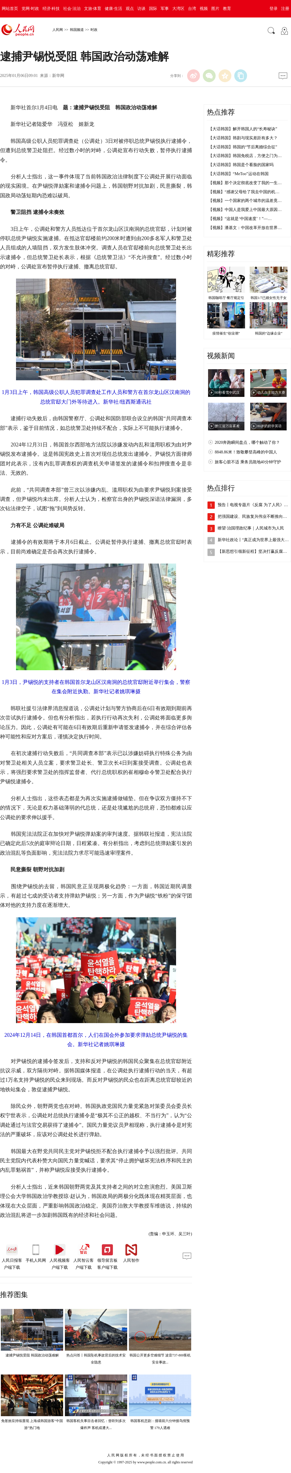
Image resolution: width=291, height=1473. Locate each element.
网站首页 (10, 8)
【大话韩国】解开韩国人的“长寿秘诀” (242, 129)
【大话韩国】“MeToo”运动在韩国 (238, 174)
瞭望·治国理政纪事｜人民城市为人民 (251, 528)
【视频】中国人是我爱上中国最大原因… (245, 209)
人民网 (57, 30)
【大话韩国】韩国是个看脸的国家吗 (241, 165)
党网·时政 (30, 8)
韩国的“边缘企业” (269, 333)
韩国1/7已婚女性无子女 (268, 298)
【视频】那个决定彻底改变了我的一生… (245, 183)
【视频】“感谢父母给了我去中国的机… (243, 192)
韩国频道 (77, 30)
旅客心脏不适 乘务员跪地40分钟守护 (248, 462)
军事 (165, 8)
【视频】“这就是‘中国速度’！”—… (240, 219)
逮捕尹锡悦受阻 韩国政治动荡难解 (32, 1355)
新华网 (58, 75)
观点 (130, 8)
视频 (204, 8)
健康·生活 (113, 8)
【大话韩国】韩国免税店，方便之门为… (245, 156)
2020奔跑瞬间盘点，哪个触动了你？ (247, 442)
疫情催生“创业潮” (226, 333)
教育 (227, 8)
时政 (94, 30)
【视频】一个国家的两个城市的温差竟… (245, 200)
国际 (153, 8)
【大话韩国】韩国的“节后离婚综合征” (242, 147)
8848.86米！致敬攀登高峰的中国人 (246, 452)
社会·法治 (72, 8)
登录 (273, 8)
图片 (215, 8)
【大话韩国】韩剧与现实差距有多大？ (243, 138)
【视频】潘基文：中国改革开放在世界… (245, 228)
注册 (285, 8)
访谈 (141, 8)
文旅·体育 (93, 8)
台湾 (192, 8)
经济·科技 (51, 8)
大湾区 (178, 8)
